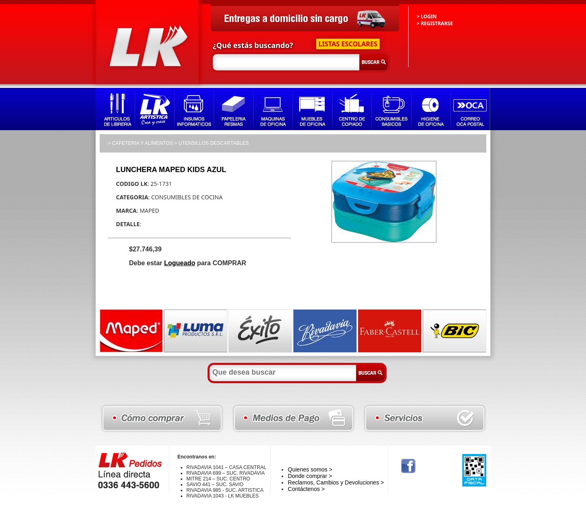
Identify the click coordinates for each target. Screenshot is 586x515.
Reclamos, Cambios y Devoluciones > (336, 482)
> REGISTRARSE (435, 23)
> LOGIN (427, 16)
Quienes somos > (310, 469)
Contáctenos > (306, 489)
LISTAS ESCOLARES (348, 43)
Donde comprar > (310, 476)
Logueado (179, 263)
